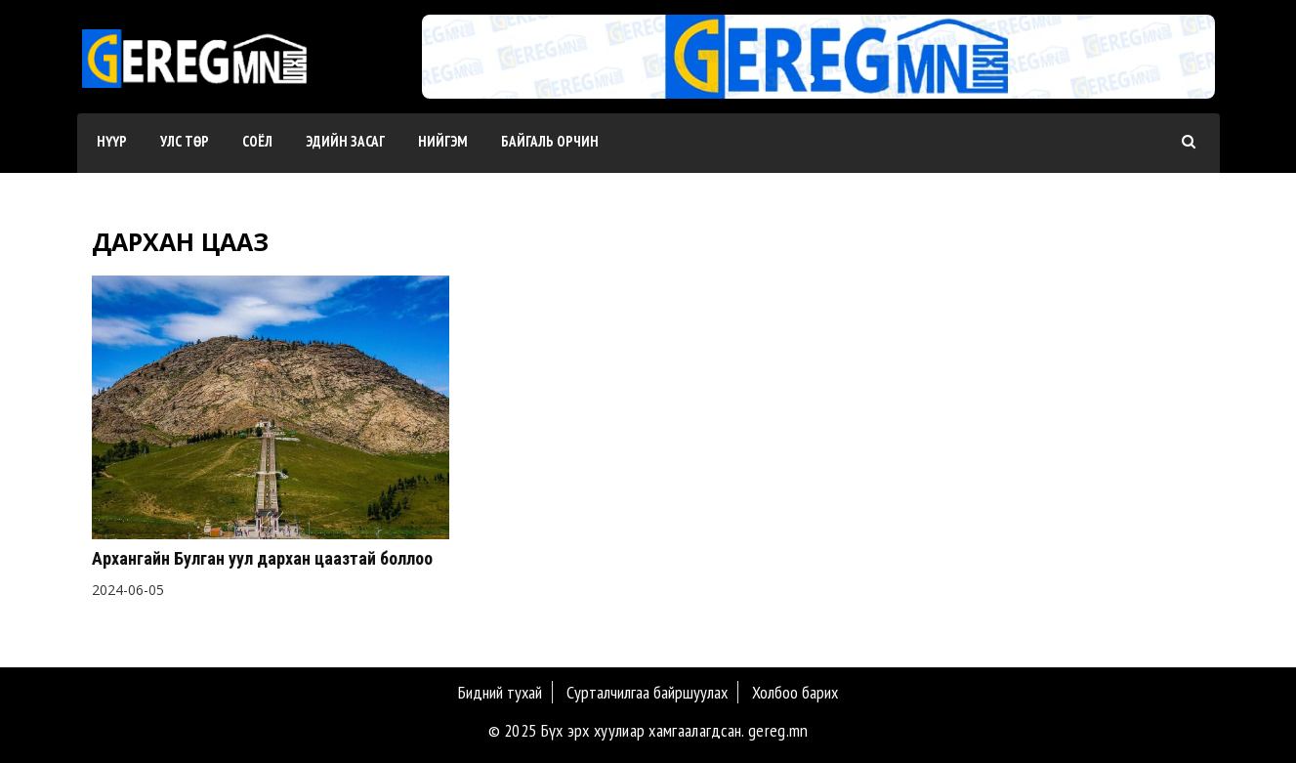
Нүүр (112, 141)
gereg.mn (778, 730)
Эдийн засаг (345, 141)
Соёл (257, 141)
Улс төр (184, 141)
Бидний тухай (500, 692)
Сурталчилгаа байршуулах (647, 692)
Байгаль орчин (550, 141)
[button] (811, 79)
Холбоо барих (795, 692)
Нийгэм (443, 141)
